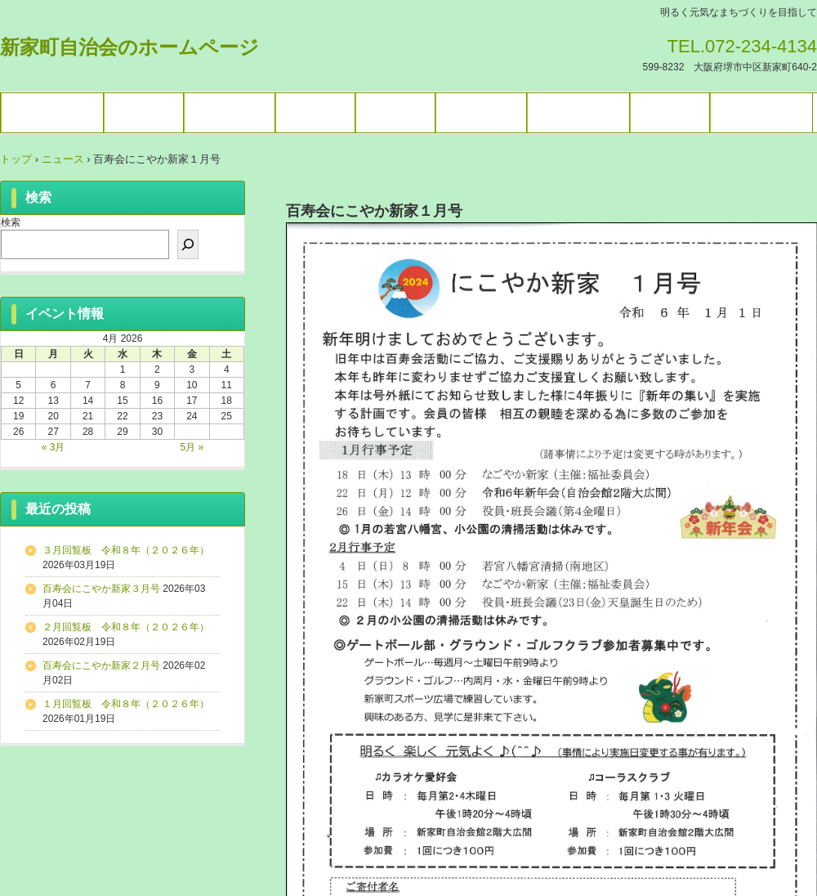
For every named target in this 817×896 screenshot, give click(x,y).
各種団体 (315, 112)
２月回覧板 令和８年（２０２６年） (125, 627)
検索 (10, 222)
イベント (144, 112)
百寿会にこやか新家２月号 (101, 665)
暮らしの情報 (578, 112)
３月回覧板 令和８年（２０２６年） (125, 550)
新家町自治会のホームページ (129, 47)
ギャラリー (229, 112)
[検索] (188, 244)
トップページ (52, 112)
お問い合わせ (761, 112)
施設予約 (395, 112)
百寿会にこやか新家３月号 (101, 588)
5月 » (192, 447)
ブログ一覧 (481, 112)
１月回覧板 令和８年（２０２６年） (125, 704)
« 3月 (53, 447)
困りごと (670, 112)
